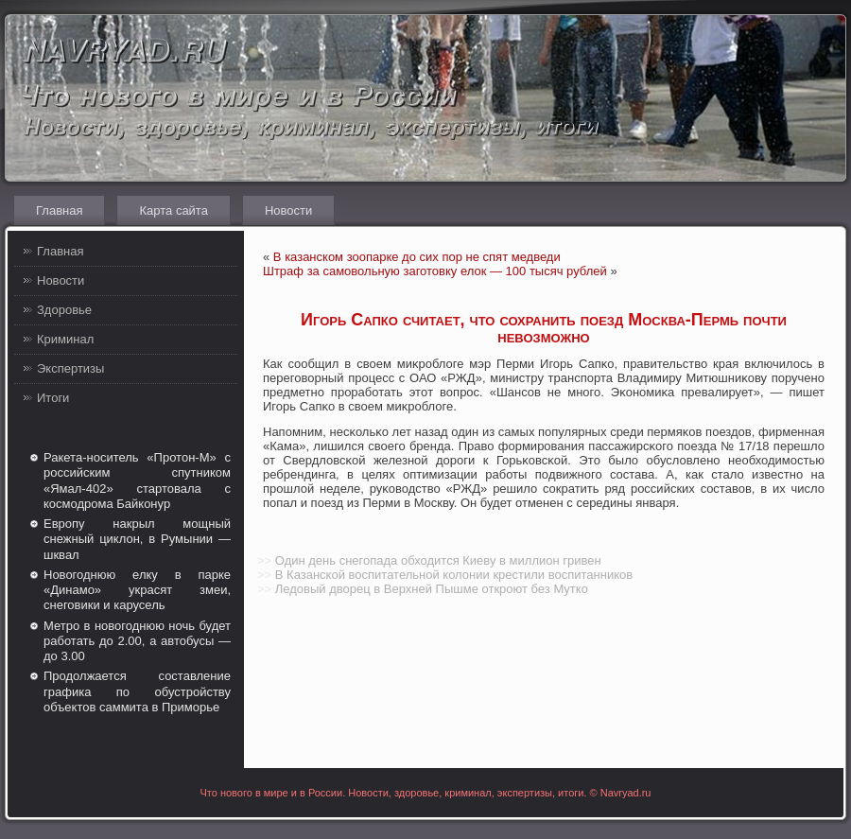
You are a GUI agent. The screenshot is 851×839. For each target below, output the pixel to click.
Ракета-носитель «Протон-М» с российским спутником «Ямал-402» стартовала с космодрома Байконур (137, 480)
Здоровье (64, 310)
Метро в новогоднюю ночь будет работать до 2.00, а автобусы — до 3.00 (137, 641)
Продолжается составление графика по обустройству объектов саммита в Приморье (137, 691)
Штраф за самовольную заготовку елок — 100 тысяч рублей (435, 271)
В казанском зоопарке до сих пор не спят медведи (417, 257)
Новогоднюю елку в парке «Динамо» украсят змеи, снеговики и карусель (137, 590)
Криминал (65, 339)
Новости (288, 210)
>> (264, 560)
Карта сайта (173, 210)
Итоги (53, 398)
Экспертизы (70, 368)
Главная (59, 210)
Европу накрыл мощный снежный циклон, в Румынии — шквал (137, 539)
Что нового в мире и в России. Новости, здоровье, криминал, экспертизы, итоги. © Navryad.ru (425, 792)
